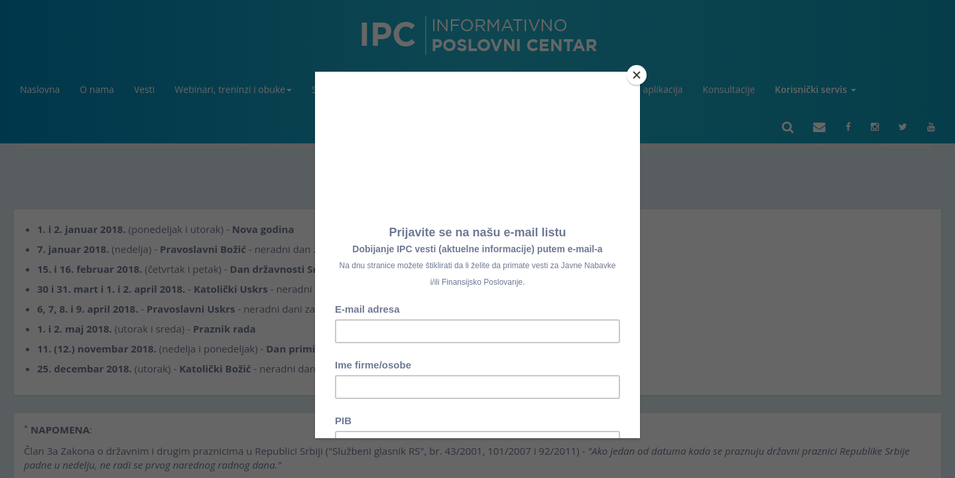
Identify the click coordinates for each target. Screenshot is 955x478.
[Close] (637, 75)
